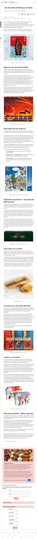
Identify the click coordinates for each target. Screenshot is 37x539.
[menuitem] (29, 18)
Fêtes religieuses (13, 441)
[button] (1, 38)
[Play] (4, 18)
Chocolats (7, 441)
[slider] (9, 18)
